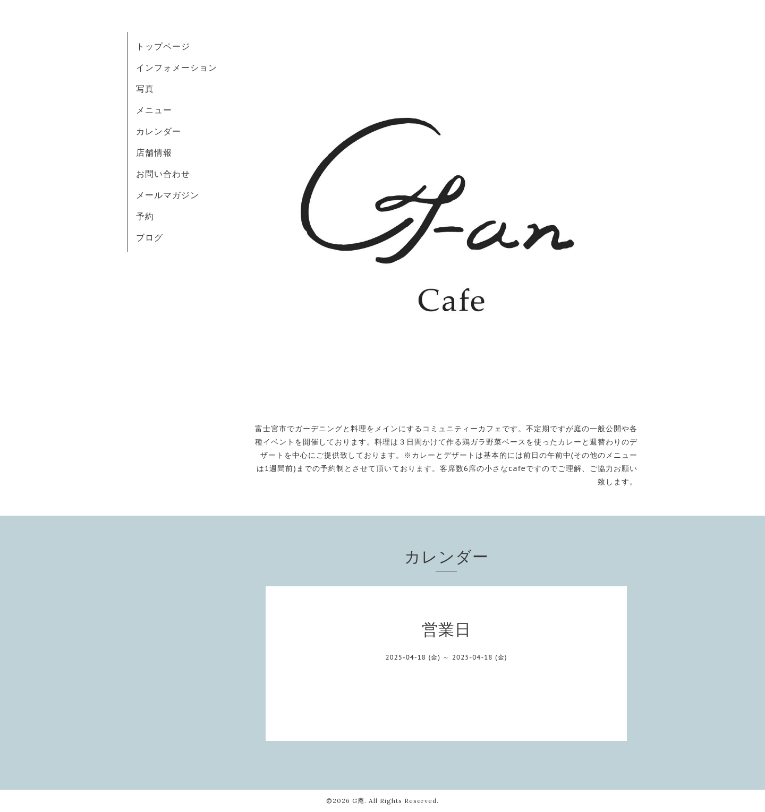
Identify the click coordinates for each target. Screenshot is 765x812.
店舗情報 (154, 152)
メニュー (154, 110)
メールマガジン (167, 195)
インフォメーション (176, 67)
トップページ (163, 46)
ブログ (149, 237)
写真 (145, 88)
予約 (145, 216)
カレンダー (158, 131)
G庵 (358, 801)
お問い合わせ (163, 173)
